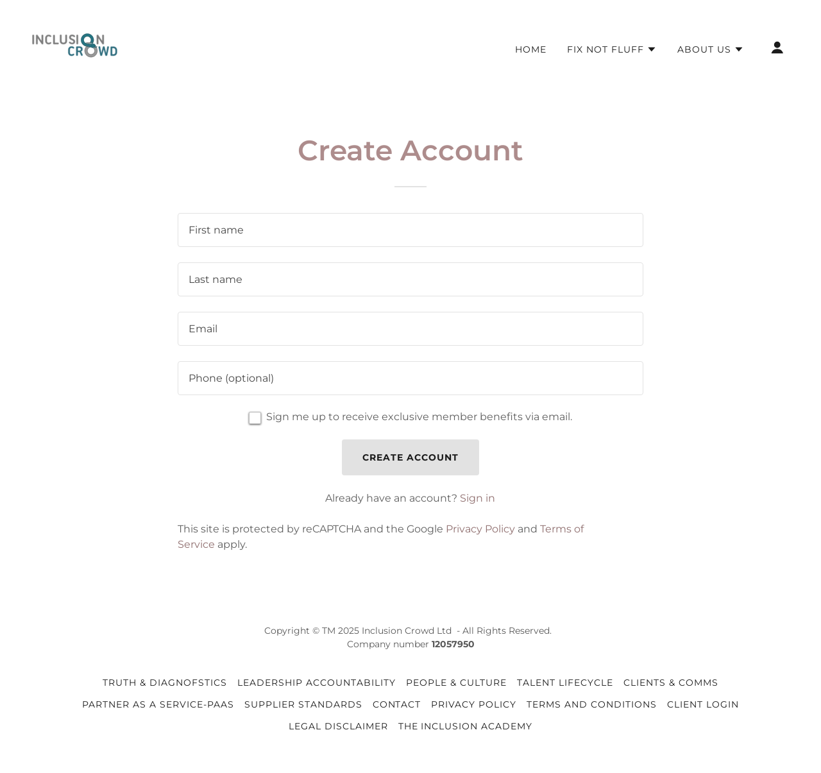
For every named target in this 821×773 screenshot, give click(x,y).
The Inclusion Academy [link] (465, 726)
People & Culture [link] (456, 682)
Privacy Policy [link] (480, 529)
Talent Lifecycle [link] (565, 682)
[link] (75, 46)
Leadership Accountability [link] (316, 682)
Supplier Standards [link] (303, 704)
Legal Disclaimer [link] (338, 726)
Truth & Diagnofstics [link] (165, 682)
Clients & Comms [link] (670, 682)
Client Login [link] (703, 704)
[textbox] (410, 230)
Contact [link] (397, 704)
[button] (612, 49)
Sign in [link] (477, 498)
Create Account (410, 457)
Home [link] (530, 49)
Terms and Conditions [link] (592, 704)
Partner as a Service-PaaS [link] (158, 704)
